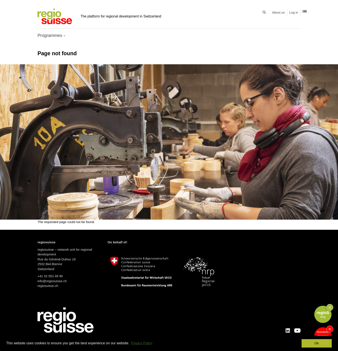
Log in (293, 12)
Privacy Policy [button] (141, 343)
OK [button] (317, 343)
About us (278, 12)
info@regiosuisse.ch (52, 281)
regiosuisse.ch (48, 286)
